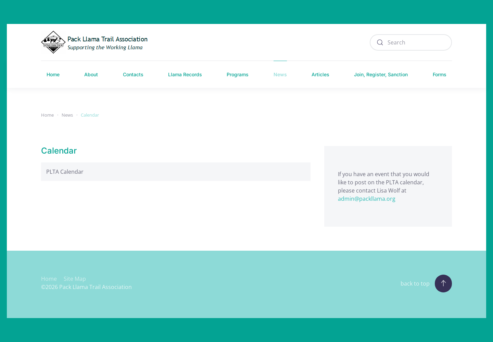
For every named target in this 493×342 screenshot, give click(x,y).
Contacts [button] (133, 74)
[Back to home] (96, 42)
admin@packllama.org (366, 198)
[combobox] (411, 42)
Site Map (75, 278)
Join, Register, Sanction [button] (381, 74)
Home (53, 74)
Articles (320, 74)
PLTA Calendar (65, 171)
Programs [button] (238, 74)
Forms (439, 74)
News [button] (280, 74)
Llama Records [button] (185, 74)
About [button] (91, 74)
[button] (443, 283)
